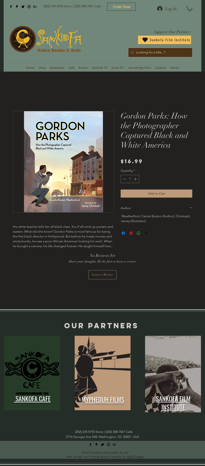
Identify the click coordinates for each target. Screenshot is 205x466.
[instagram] (29, 7)
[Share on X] (146, 233)
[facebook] (11, 7)
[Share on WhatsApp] (138, 233)
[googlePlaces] (17, 7)
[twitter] (23, 7)
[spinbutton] (130, 179)
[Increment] (136, 179)
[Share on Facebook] (123, 233)
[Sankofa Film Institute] (164, 40)
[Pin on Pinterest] (131, 233)
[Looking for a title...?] (160, 52)
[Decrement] (124, 179)
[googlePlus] (35, 7)
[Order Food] (121, 7)
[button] (189, 8)
